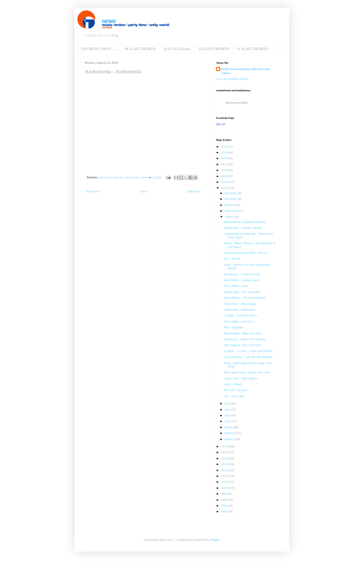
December (231, 193)
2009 (224, 494)
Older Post (193, 191)
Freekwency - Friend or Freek (242, 274)
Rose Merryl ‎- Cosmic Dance (241, 280)
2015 (224, 458)
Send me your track (237, 102)
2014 (224, 464)
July (227, 403)
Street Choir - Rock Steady (240, 304)
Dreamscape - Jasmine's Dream (243, 228)
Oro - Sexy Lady (234, 396)
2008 (224, 500)
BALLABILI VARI (235, 286)
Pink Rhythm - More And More (243, 333)
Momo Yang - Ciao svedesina (242, 292)
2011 (224, 482)
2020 (224, 176)
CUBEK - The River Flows (240, 315)
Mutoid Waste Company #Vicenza (244, 222)
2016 (224, 452)
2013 (224, 470)
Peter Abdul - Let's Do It (239, 321)
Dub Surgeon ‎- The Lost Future (243, 345)
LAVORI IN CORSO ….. (99, 49)
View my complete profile (232, 79)
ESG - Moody (232, 258)
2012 (224, 476)
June (227, 409)
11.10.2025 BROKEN (252, 49)
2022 (224, 164)
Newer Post (93, 191)
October (229, 205)
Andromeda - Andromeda (239, 309)
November (231, 199)
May (227, 415)
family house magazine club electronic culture (245, 71)
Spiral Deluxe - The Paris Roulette (244, 298)
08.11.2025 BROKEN (140, 49)
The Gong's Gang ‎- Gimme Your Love (247, 372)
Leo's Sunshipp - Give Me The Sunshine (248, 357)
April (228, 421)
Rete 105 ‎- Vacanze (235, 390)
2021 (224, 170)
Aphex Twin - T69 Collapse (240, 378)
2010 (224, 488)
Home (143, 191)
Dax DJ (220, 124)
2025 (224, 146)
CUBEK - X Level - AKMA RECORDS (248, 351)
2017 (224, 446)
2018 (224, 188)
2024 (224, 152)
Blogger (215, 540)
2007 (224, 505)
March (228, 427)
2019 (224, 182)
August (229, 216)
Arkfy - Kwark (233, 384)
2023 (224, 158)
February (230, 433)
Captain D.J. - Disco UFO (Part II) (245, 339)
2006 (224, 511)
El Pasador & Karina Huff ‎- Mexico (245, 253)
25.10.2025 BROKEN (214, 49)
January (229, 439)
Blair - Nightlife (233, 327)
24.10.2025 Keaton (177, 49)
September (231, 211)
